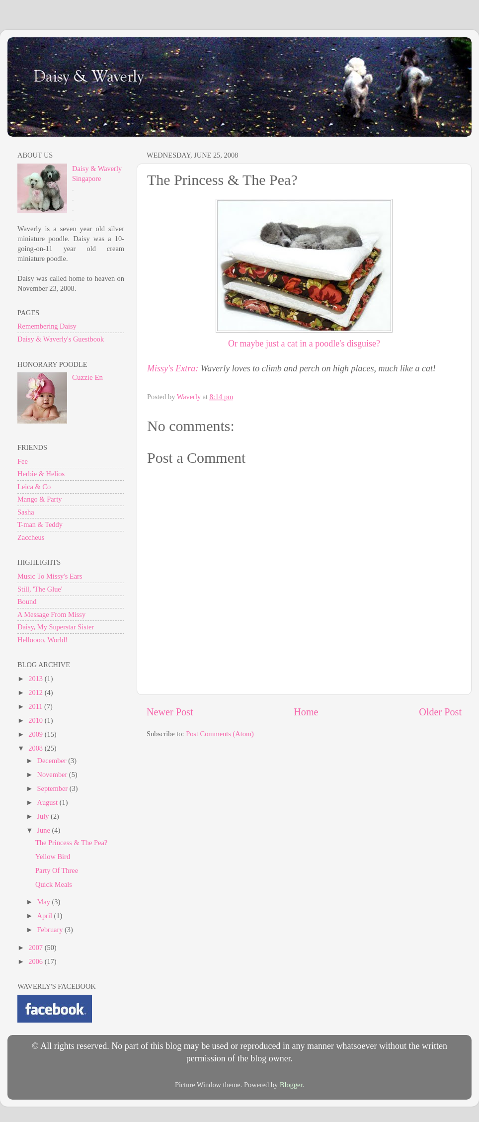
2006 (36, 961)
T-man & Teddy (40, 524)
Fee (22, 461)
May (44, 902)
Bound (26, 601)
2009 (36, 734)
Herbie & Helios (41, 474)
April (45, 916)
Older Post (440, 711)
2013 (36, 679)
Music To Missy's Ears (49, 576)
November (53, 774)
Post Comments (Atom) (220, 734)
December (53, 761)
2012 (36, 692)
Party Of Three (56, 870)
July (44, 816)
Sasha (25, 512)
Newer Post (170, 711)
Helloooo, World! (42, 640)
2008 (36, 748)
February (51, 930)
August (48, 802)
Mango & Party (39, 499)
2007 (36, 947)
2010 (36, 720)
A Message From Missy (51, 614)
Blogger (291, 1085)
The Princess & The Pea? (71, 843)
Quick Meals (53, 884)
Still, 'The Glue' (39, 589)
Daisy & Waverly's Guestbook (60, 339)
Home (306, 711)
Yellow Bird (52, 857)
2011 (36, 706)
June (44, 830)
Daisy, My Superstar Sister (55, 627)
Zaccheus (30, 537)
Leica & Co (34, 487)
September (53, 788)
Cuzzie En (87, 377)
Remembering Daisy (47, 326)
